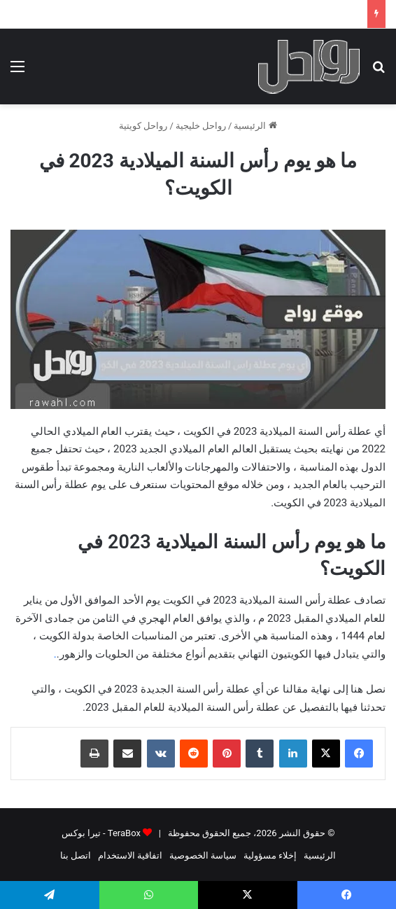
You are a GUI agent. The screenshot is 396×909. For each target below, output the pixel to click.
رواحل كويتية (143, 125)
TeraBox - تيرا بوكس (101, 833)
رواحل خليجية (201, 125)
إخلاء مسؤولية (270, 855)
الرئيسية (255, 125)
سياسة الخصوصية (202, 855)
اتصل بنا (75, 855)
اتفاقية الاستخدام (130, 855)
